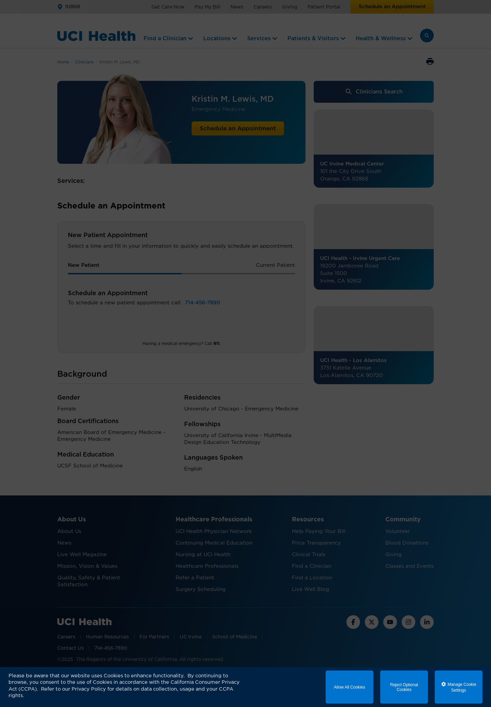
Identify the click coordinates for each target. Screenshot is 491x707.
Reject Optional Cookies (404, 687)
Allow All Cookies (349, 687)
